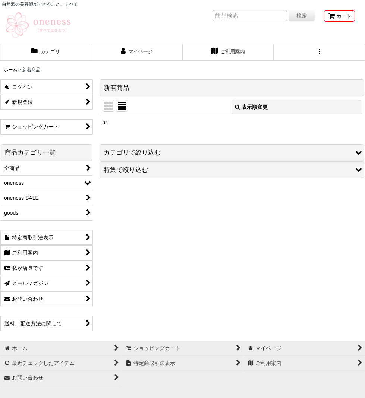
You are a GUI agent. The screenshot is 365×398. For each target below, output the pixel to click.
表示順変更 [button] (251, 107)
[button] (319, 52)
